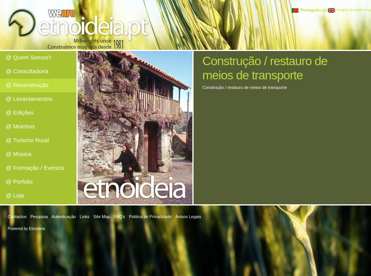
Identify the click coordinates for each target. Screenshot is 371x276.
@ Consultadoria (27, 71)
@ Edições (20, 112)
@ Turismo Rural (27, 140)
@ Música (18, 154)
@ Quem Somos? (28, 57)
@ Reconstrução (27, 85)
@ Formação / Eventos (35, 167)
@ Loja (15, 195)
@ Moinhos (20, 126)
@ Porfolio (19, 181)
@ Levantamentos (29, 98)
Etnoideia (37, 229)
